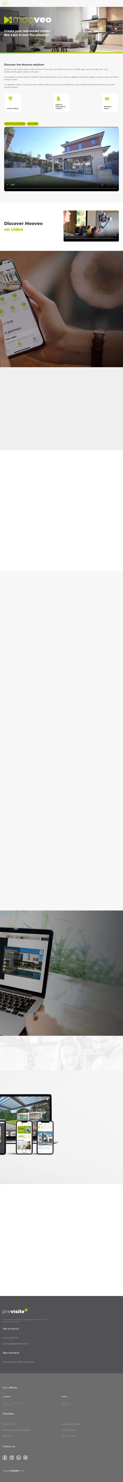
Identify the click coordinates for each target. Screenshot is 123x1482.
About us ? (9, 1436)
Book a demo (33, 124)
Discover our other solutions (18, 1362)
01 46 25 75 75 (10, 1338)
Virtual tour (9, 1424)
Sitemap (6, 1322)
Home (7, 18)
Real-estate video (71, 1424)
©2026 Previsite (15, 1322)
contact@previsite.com (16, 1343)
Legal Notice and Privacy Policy (36, 1319)
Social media (69, 1430)
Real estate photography (17, 1430)
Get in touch (68, 1436)
